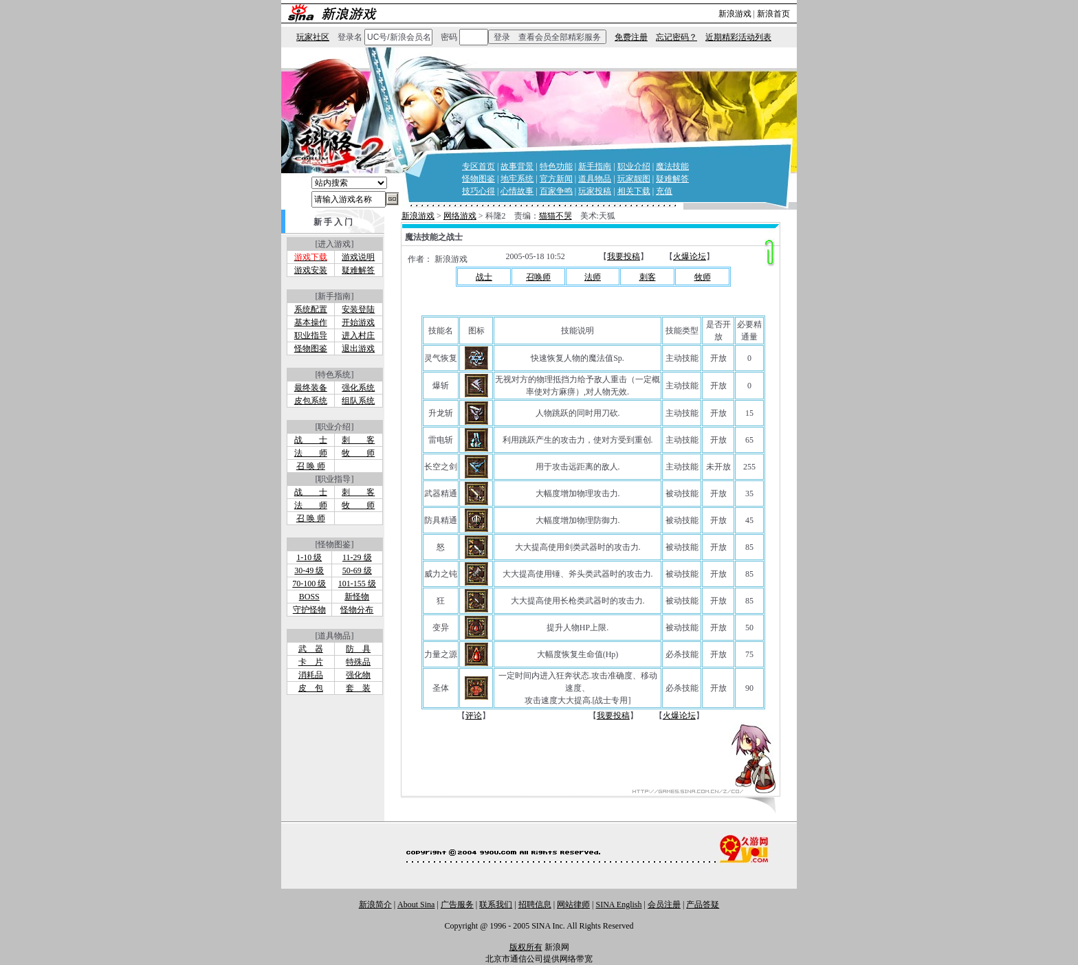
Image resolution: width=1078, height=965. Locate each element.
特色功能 (556, 166)
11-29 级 (357, 557)
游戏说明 (358, 257)
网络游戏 (459, 216)
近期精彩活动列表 (738, 37)
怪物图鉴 (478, 179)
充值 (664, 191)
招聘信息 (534, 904)
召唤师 (538, 277)
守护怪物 (309, 609)
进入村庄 (358, 335)
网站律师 (573, 904)
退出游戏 (358, 348)
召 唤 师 (310, 466)
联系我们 (495, 904)
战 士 (310, 440)
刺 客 (358, 440)
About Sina (415, 904)
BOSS (309, 596)
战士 (484, 277)
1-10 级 (309, 557)
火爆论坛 (689, 256)
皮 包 (310, 688)
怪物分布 (356, 609)
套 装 (358, 688)
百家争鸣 (556, 191)
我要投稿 (623, 256)
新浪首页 (773, 14)
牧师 (702, 277)
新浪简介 (375, 904)
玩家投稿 (594, 191)
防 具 (358, 649)
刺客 (647, 277)
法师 (592, 277)
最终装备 (310, 387)
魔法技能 (672, 166)
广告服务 (457, 904)
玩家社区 (312, 37)
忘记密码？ (676, 37)
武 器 (310, 649)
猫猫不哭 (555, 216)
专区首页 (478, 166)
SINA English (618, 904)
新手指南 (594, 166)
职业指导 (310, 335)
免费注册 (631, 37)
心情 (508, 191)
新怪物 (356, 596)
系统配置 (310, 309)
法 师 (310, 453)
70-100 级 (309, 583)
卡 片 (310, 662)
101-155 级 (357, 583)
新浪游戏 (734, 14)
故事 (525, 191)
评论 (473, 715)
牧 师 (358, 453)
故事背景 (517, 166)
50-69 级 (357, 570)
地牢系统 (517, 179)
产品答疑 (702, 904)
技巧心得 (478, 191)
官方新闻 (556, 179)
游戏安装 (310, 270)
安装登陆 (358, 309)
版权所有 (525, 947)
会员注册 (664, 904)
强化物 (358, 675)
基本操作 (310, 322)
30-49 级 (309, 570)
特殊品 (358, 662)
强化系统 (358, 387)
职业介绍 (633, 166)
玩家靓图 (633, 179)
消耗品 (310, 675)
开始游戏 (358, 322)
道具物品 (594, 179)
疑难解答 (672, 179)
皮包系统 (310, 401)
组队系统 (358, 401)
